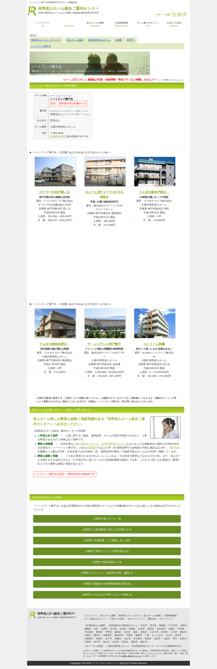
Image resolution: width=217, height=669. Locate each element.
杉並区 (141, 628)
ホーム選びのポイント (95, 618)
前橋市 (99, 638)
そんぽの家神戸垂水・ (154, 192)
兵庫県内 (92, 447)
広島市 (125, 642)
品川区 (113, 628)
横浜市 (183, 632)
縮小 (174, 14)
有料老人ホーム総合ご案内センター (68, 10)
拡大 (184, 14)
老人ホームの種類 (152, 615)
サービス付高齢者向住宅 (168, 646)
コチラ (179, 80)
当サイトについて (136, 618)
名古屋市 (137, 638)
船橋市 (138, 635)
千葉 (147, 635)
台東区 (171, 628)
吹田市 (183, 638)
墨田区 (150, 628)
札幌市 (118, 638)
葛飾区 (87, 628)
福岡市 (134, 642)
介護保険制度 (170, 615)
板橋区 (162, 625)
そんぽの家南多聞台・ (54, 344)
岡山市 (106, 642)
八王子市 (154, 632)
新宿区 (132, 628)
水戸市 (108, 638)
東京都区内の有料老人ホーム (123, 625)
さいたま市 (157, 635)
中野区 (108, 632)
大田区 (183, 625)
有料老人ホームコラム (130, 615)
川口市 (169, 635)
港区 (135, 632)
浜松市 (157, 638)
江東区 (104, 628)
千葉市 (129, 635)
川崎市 (87, 635)
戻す (179, 14)
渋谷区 (123, 628)
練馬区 (118, 632)
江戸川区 (173, 625)
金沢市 (115, 642)
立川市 (174, 632)
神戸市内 (175, 447)
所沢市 (178, 635)
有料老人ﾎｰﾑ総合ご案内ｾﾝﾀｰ (56, 615)
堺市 (175, 638)
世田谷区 (161, 628)
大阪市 (166, 638)
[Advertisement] (120, 116)
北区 (96, 628)
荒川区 (153, 625)
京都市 (87, 642)
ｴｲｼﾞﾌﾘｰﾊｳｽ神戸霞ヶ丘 (54, 192)
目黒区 (143, 632)
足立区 (144, 625)
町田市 (164, 632)
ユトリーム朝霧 (154, 344)
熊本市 (143, 642)
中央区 (181, 628)
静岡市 (148, 638)
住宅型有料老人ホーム (113, 443)
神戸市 (97, 642)
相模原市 (107, 635)
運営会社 (152, 618)
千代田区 (88, 632)
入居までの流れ (117, 618)
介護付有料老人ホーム (85, 443)
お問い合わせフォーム (131, 656)
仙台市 (127, 638)
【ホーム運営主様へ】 (109, 79)
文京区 (127, 632)
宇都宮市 (88, 638)
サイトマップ (165, 618)
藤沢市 (97, 635)
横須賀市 (119, 635)
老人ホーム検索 (108, 615)
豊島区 (99, 632)
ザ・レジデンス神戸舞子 (104, 344)
